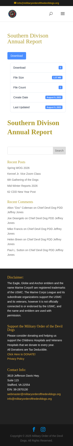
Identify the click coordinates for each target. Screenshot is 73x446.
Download (17, 55)
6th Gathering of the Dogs (23, 179)
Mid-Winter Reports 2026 (22, 185)
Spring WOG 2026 (18, 167)
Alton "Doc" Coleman (20, 207)
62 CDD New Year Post (21, 191)
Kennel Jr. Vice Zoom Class (24, 173)
